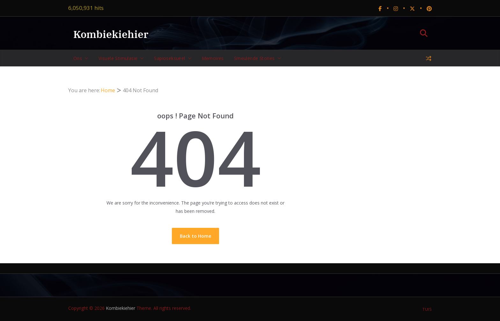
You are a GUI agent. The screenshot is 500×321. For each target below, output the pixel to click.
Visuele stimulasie (118, 58)
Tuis (427, 309)
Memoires (213, 58)
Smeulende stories (254, 58)
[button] (85, 58)
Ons (77, 58)
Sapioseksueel (169, 58)
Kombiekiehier (110, 34)
